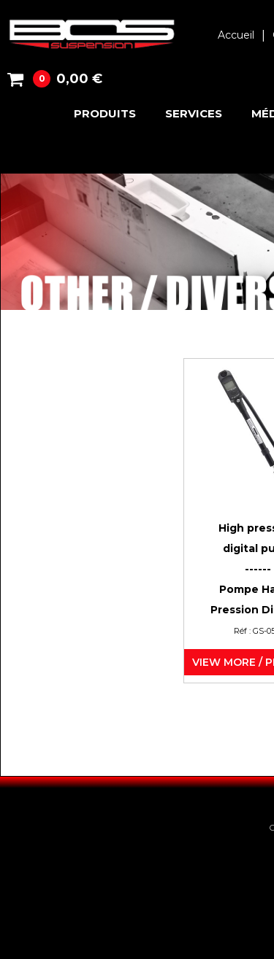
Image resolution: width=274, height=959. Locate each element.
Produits (105, 113)
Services (193, 113)
